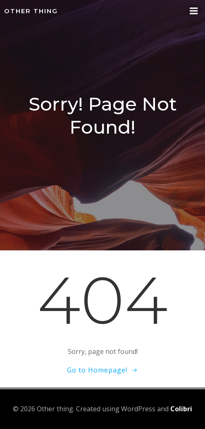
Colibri (181, 408)
